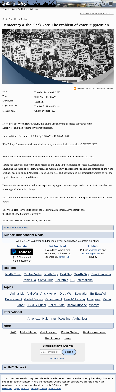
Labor (20, 305)
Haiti (45, 318)
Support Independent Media (24, 235)
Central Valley (33, 274)
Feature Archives (94, 332)
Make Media (28, 332)
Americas (33, 318)
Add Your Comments (16, 227)
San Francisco (101, 274)
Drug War (66, 293)
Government (53, 299)
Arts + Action (49, 293)
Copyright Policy (21, 388)
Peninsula (29, 280)
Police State (56, 305)
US (72, 280)
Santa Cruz (45, 280)
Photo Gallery (70, 332)
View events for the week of (97, 13)
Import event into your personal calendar (94, 88)
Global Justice (33, 299)
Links (67, 338)
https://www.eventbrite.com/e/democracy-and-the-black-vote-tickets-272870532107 (53, 144)
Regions (10, 267)
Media (107, 299)
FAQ (13, 332)
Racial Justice (20, 19)
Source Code (54, 388)
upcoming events (91, 253)
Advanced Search (58, 358)
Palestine (64, 318)
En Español (98, 293)
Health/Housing (74, 299)
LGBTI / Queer (36, 305)
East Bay (66, 274)
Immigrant (93, 299)
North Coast (13, 274)
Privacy (34, 388)
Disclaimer (7, 388)
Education (81, 293)
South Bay (7, 19)
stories (95, 250)
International (85, 280)
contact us (63, 257)
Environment (13, 299)
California (61, 280)
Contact (43, 388)
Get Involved (48, 332)
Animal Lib (17, 293)
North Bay (51, 274)
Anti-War (32, 293)
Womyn (94, 305)
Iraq (53, 318)
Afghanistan (80, 318)
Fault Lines (52, 338)
